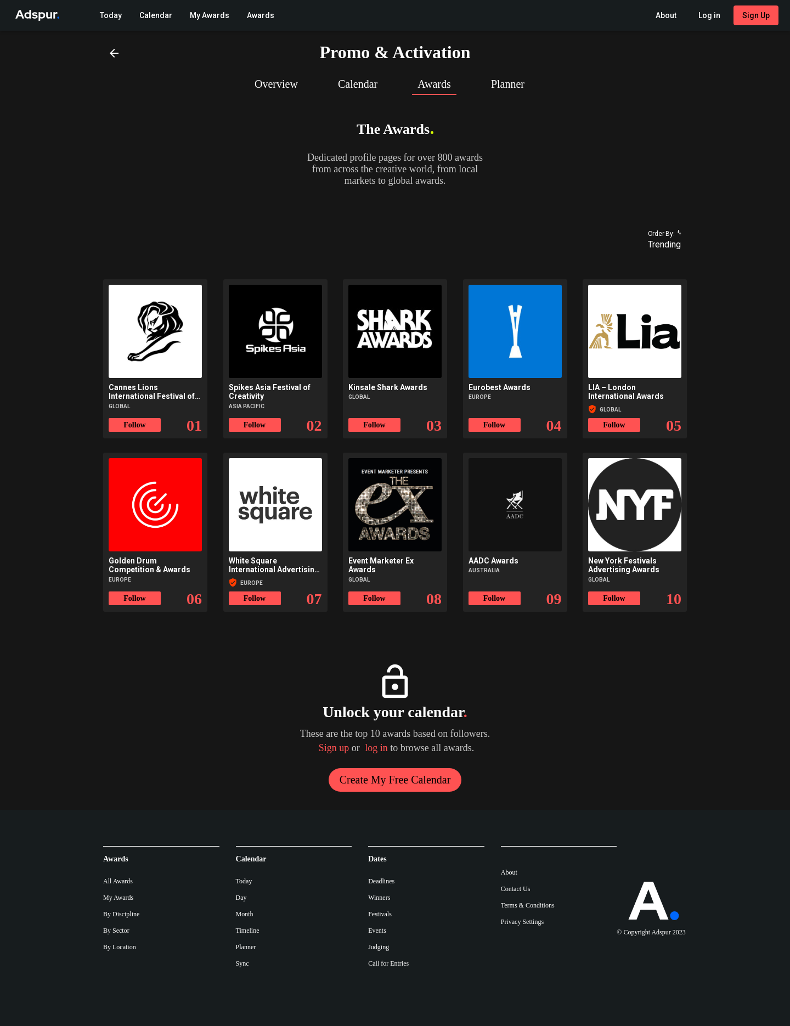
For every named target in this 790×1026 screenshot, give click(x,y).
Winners (379, 897)
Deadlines (381, 881)
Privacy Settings (522, 922)
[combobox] (659, 244)
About (509, 872)
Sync (242, 963)
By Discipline (121, 914)
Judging (378, 947)
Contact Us (516, 889)
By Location (119, 947)
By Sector (116, 930)
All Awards (118, 881)
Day (241, 897)
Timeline (247, 930)
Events (377, 930)
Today (244, 881)
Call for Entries (388, 963)
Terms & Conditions (528, 905)
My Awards (118, 897)
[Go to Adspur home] (35, 15)
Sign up (334, 747)
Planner (246, 947)
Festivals (380, 914)
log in (376, 747)
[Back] (114, 53)
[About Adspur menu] (666, 15)
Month (244, 914)
